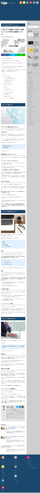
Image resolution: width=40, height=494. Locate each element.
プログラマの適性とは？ (6, 76)
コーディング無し (4, 37)
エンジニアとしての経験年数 (8, 98)
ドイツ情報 (16, 481)
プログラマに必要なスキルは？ (7, 84)
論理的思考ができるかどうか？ (9, 80)
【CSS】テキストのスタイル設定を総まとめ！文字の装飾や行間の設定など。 (36, 51)
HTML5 (30, 77)
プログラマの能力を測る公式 (7, 93)
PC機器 (15, 470)
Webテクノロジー (31, 89)
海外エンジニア (16, 36)
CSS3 (29, 79)
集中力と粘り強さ (7, 82)
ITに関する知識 (6, 89)
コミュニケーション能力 (8, 91)
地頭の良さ (6, 94)
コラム (29, 119)
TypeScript (30, 87)
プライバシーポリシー (30, 465)
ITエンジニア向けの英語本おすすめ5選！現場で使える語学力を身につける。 (36, 65)
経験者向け (11, 37)
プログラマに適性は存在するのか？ (9, 78)
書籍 (29, 114)
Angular (29, 94)
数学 (5, 87)
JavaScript (29, 82)
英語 (5, 85)
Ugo (4, 3)
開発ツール (30, 92)
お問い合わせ (29, 463)
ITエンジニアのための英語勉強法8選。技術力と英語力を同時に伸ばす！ (36, 58)
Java (29, 104)
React (29, 99)
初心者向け (8, 37)
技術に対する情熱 (7, 96)
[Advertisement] (20, 13)
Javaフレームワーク (32, 107)
